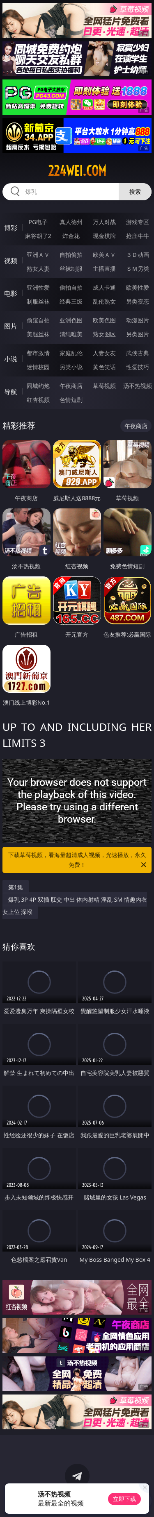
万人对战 (104, 222)
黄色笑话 (104, 367)
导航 (10, 391)
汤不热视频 (137, 386)
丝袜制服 (71, 268)
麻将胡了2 (38, 236)
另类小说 (71, 367)
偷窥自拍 (38, 320)
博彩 (10, 227)
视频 (10, 260)
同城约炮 (38, 386)
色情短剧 (71, 400)
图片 (10, 326)
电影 (10, 293)
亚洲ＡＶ (38, 255)
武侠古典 (137, 353)
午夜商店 (71, 386)
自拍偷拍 (71, 255)
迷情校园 (38, 367)
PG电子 (38, 222)
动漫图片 (137, 320)
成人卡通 (104, 287)
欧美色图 (104, 320)
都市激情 (38, 353)
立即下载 (124, 1499)
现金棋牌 (104, 236)
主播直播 (104, 268)
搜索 (135, 191)
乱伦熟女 (104, 301)
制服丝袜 (38, 301)
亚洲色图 (71, 320)
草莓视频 (104, 386)
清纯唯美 (71, 334)
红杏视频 (38, 400)
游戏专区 (137, 222)
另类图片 (137, 334)
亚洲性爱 (38, 287)
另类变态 (137, 301)
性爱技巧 (137, 367)
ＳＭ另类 (137, 268)
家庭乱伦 (71, 353)
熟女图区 (104, 334)
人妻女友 (104, 353)
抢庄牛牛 (137, 236)
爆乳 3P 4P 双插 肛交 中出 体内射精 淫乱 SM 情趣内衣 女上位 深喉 (74, 906)
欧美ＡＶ (104, 255)
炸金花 (71, 236)
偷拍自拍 (71, 287)
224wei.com (77, 171)
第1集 (15, 887)
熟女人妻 (38, 268)
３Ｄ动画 (137, 255)
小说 (10, 358)
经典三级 (71, 301)
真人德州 (71, 222)
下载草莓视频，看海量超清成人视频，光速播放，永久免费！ (78, 860)
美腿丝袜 (38, 334)
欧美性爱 (137, 287)
